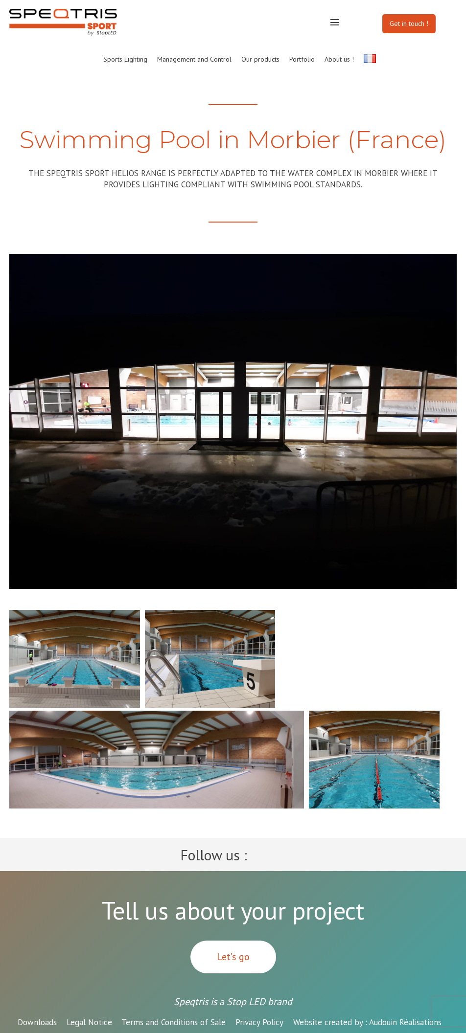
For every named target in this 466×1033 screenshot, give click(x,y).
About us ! (339, 59)
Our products (260, 59)
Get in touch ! (409, 23)
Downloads (37, 1022)
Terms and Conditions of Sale (173, 1022)
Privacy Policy (259, 1022)
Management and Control (194, 59)
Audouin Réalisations (367, 1022)
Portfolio (302, 59)
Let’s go (233, 956)
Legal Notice (89, 1022)
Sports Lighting (125, 59)
